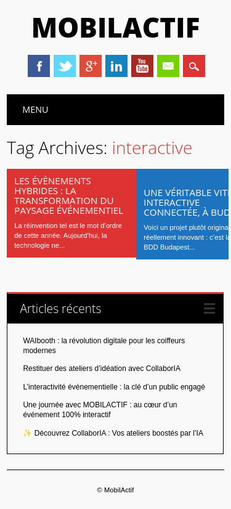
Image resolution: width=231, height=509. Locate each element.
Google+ (90, 66)
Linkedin (116, 66)
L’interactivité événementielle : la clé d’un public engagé (114, 387)
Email (168, 66)
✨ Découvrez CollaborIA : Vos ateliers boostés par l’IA (113, 433)
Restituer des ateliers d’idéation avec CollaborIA (101, 368)
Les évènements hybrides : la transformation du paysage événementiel (68, 195)
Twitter (65, 66)
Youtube (142, 66)
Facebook (39, 66)
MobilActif (115, 27)
